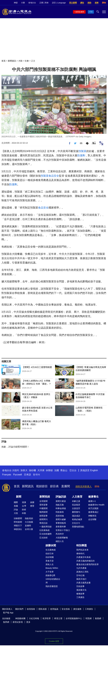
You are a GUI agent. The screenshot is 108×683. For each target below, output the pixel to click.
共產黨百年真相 (83, 557)
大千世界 (49, 572)
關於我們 (19, 609)
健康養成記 (93, 512)
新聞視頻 (44, 496)
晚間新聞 (43, 512)
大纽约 (15, 470)
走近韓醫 (92, 519)
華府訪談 (43, 523)
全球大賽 (29, 529)
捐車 (97, 3)
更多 (28, 622)
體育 (32, 506)
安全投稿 (66, 609)
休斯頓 (49, 470)
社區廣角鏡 (44, 530)
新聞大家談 (61, 501)
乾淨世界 (47, 618)
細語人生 (60, 541)
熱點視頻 (29, 518)
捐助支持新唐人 (83, 486)
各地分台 (32, 3)
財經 (24, 509)
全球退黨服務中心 (74, 618)
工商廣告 (80, 597)
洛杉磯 (32, 470)
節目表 (54, 486)
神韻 (16, 3)
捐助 (89, 3)
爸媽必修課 (77, 519)
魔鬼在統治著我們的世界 (87, 564)
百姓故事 (80, 586)
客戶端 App (8, 612)
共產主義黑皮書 (83, 582)
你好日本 (49, 553)
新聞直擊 (43, 516)
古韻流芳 (76, 508)
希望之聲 (58, 618)
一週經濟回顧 (45, 526)
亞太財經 (43, 537)
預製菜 (82, 151)
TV (91, 12)
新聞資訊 (12, 61)
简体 (47, 3)
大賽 (23, 3)
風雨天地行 (81, 579)
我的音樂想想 (51, 586)
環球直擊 (43, 505)
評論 (16, 509)
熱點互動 (60, 505)
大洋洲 (40, 470)
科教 (24, 513)
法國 (56, 470)
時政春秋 (60, 512)
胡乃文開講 (93, 508)
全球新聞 (43, 501)
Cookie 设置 (54, 641)
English (94, 470)
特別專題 (81, 545)
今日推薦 (29, 522)
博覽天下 (18, 525)
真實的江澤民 (82, 572)
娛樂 (32, 502)
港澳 (24, 502)
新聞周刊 (43, 519)
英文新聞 (73, 3)
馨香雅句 (76, 512)
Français (6, 474)
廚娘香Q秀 (50, 575)
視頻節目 (42, 486)
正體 (41, 3)
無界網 (6, 622)
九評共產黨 (81, 568)
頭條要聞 (18, 518)
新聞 (18, 496)
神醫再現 (92, 516)
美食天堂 (49, 561)
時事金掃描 (61, 508)
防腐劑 (81, 155)
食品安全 (54, 175)
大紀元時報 (34, 618)
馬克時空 (60, 534)
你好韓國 (49, 557)
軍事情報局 (61, 523)
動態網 (98, 618)
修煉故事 (80, 594)
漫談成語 (76, 516)
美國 (16, 506)
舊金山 (63, 470)
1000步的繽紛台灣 (52, 581)
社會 (27, 61)
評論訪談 (61, 496)
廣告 (82, 3)
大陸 (20, 61)
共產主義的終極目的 (85, 561)
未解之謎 (76, 501)
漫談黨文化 (81, 590)
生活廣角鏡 (50, 550)
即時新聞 (18, 522)
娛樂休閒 (50, 545)
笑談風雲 (76, 505)
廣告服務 (77, 609)
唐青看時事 (61, 526)
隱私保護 (43, 609)
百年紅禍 (80, 575)
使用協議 (54, 609)
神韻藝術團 (20, 618)
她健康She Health (96, 505)
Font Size (94, 143)
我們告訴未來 (82, 550)
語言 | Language (59, 3)
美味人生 (49, 564)
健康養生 (93, 496)
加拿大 (23, 470)
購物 (104, 3)
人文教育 (77, 496)
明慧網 (88, 618)
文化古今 (76, 523)
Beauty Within (51, 568)
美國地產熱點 (78, 526)
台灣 (24, 506)
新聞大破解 (61, 519)
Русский (17, 474)
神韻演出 (18, 529)
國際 (16, 502)
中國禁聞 (43, 508)
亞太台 (72, 470)
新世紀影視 (18, 622)
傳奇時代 (80, 553)
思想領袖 (60, 516)
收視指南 (31, 609)
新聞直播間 (79, 12)
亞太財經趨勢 (45, 534)
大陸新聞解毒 (62, 537)
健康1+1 (92, 501)
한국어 (36, 474)
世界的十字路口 (63, 530)
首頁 (3, 61)
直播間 (65, 486)
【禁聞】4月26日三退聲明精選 (37, 367)
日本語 (27, 474)
